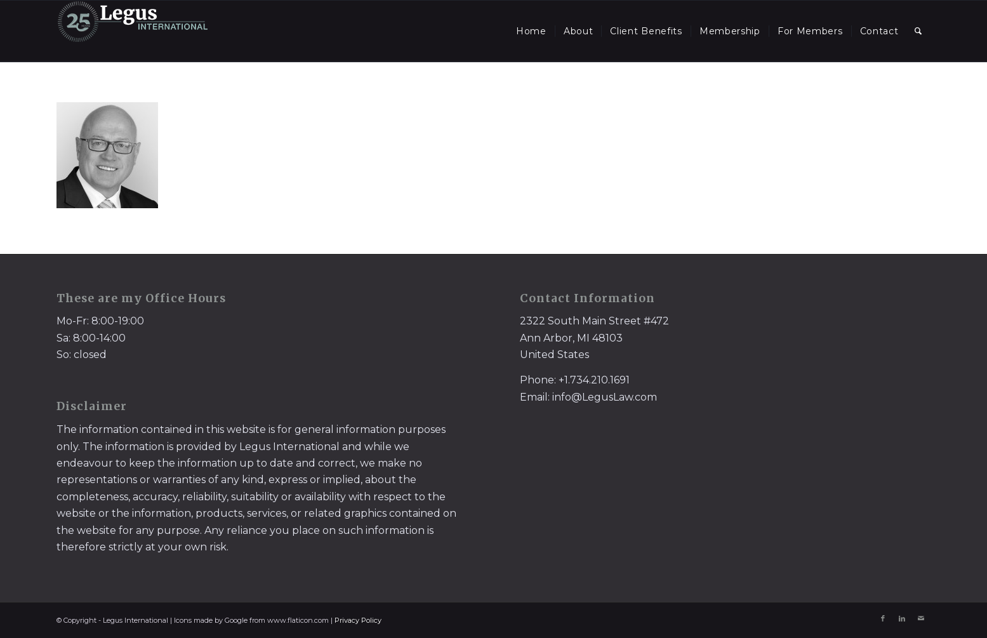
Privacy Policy (358, 620)
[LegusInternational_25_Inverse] (132, 31)
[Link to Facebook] (882, 618)
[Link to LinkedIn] (901, 618)
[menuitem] (531, 31)
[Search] (918, 31)
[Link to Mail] (921, 618)
